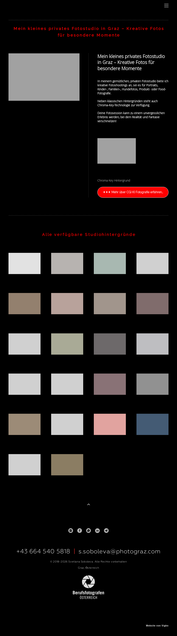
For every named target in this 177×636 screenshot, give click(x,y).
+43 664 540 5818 (43, 551)
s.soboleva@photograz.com (119, 551)
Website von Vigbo (157, 626)
